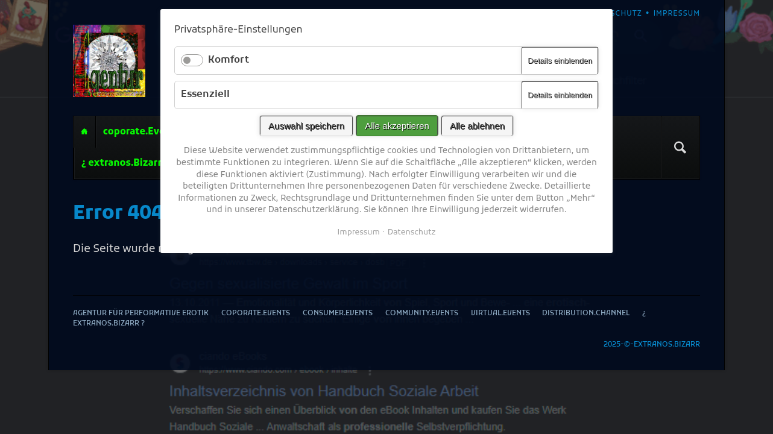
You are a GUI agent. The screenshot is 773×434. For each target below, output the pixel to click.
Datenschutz (412, 232)
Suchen (680, 147)
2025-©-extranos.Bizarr (652, 345)
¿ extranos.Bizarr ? (124, 163)
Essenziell (205, 95)
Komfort (228, 60)
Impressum (358, 232)
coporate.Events (141, 132)
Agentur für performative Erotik (84, 132)
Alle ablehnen (477, 126)
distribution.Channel (585, 313)
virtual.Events (500, 313)
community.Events (421, 313)
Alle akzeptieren (397, 126)
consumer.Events (338, 313)
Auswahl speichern (306, 126)
